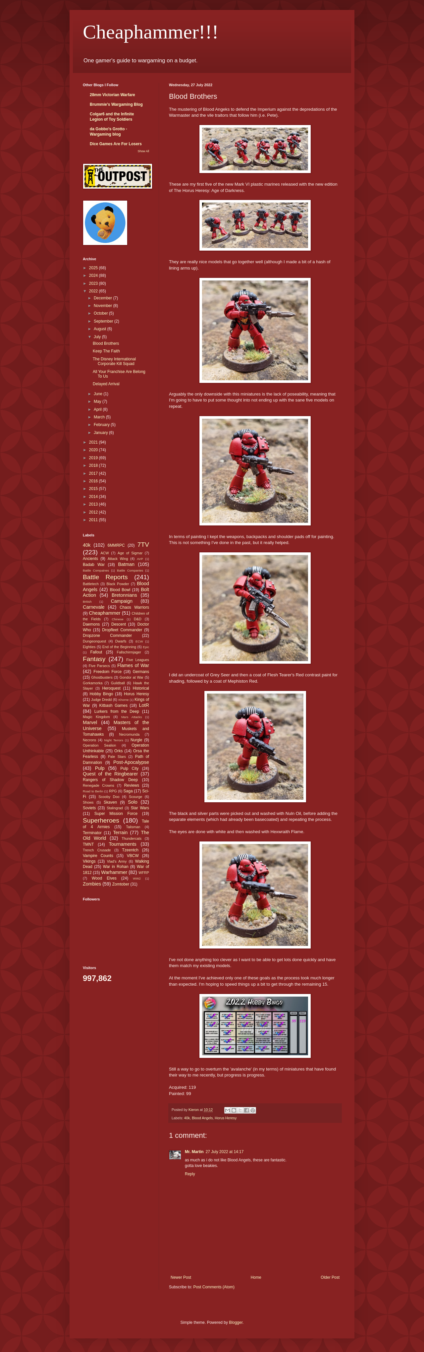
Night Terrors (113, 740)
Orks (118, 751)
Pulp (100, 768)
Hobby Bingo (101, 694)
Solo (132, 802)
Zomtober (120, 884)
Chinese (117, 619)
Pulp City (129, 768)
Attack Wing (118, 559)
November (103, 305)
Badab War (94, 564)
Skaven (110, 802)
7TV (143, 544)
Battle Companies (130, 570)
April (98, 409)
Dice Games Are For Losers (116, 144)
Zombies (92, 884)
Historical (141, 688)
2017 (94, 473)
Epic (146, 647)
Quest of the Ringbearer (110, 773)
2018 (94, 465)
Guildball (118, 683)
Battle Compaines (96, 570)
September (104, 321)
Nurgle (136, 740)
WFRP (143, 873)
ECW (139, 641)
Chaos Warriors (134, 607)
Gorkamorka (92, 683)
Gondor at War (131, 677)
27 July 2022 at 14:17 (225, 1151)
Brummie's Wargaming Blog (116, 104)
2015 (94, 488)
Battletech (91, 584)
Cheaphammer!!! (151, 32)
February (102, 424)
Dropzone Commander (107, 635)
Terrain (120, 832)
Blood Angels (202, 1118)
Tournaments (122, 844)
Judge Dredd (101, 700)
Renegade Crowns (98, 785)
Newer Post (181, 1277)
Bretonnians (124, 595)
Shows (88, 802)
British (87, 601)
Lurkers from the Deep (116, 711)
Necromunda (129, 734)
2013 (94, 504)
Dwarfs (121, 641)
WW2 (136, 878)
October (101, 313)
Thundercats (131, 838)
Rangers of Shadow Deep (110, 779)
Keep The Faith (106, 351)
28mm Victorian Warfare (112, 94)
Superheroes (101, 820)
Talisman (133, 827)
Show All (143, 151)
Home (256, 1277)
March (100, 417)
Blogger (235, 1322)
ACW (105, 553)
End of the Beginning (119, 647)
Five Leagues (137, 660)
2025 (94, 268)
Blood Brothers (106, 343)
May (98, 401)
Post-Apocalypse (131, 762)
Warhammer (114, 872)
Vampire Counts (98, 855)
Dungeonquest (94, 641)
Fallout (96, 652)
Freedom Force (107, 671)
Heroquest (111, 688)
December (103, 298)
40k (187, 1118)
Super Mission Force (115, 813)
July (98, 337)
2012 (94, 512)
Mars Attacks (131, 717)
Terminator (92, 832)
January (101, 432)
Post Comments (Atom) (214, 1287)
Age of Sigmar (130, 553)
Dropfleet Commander (122, 630)
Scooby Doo (108, 797)
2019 (94, 458)
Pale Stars (117, 757)
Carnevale (94, 607)
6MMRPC (116, 545)
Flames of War (133, 665)
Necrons (89, 740)
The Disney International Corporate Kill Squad (114, 361)
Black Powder (118, 584)
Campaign (121, 601)
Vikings (89, 861)
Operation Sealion (99, 745)
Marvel (90, 722)
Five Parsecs (99, 666)
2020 (94, 450)
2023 (94, 283)
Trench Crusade (97, 850)
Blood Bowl (120, 589)
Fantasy (94, 658)
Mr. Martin (194, 1151)
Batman (126, 564)
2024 (94, 275)
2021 (94, 442)
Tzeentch (130, 850)
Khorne (123, 700)
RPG (113, 791)
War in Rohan (116, 866)
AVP (140, 559)
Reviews (131, 785)
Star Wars (140, 808)
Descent (118, 624)
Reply (190, 1174)
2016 (94, 481)
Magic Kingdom (96, 717)
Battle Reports (105, 577)
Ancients (90, 558)
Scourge (135, 797)
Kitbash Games (113, 705)
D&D (137, 619)
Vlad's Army (117, 861)
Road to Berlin (93, 791)
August (100, 329)
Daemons (91, 624)
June (98, 394)
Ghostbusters (102, 677)
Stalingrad (115, 808)
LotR (144, 705)
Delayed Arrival (106, 384)
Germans (141, 671)
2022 (94, 291)
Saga (128, 791)
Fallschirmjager (129, 652)
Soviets (89, 808)
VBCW (133, 855)
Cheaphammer (104, 613)
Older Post (330, 1277)
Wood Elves (104, 878)
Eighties (89, 647)
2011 (94, 520)
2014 (94, 496)
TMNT (88, 844)
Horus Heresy (226, 1118)
